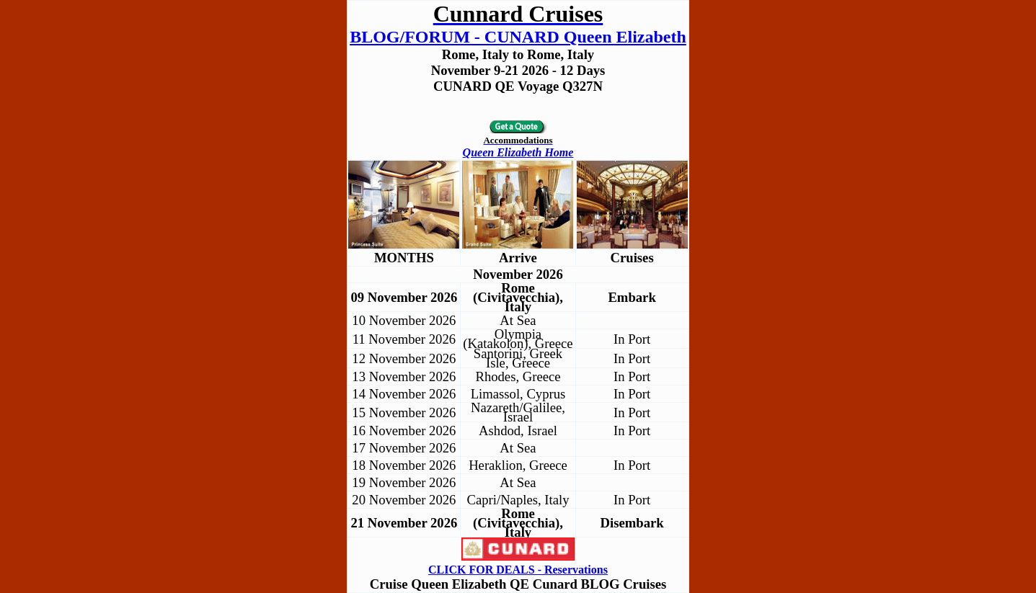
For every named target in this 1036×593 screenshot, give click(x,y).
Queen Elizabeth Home (518, 152)
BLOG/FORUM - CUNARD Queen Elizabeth (518, 36)
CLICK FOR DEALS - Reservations (518, 569)
